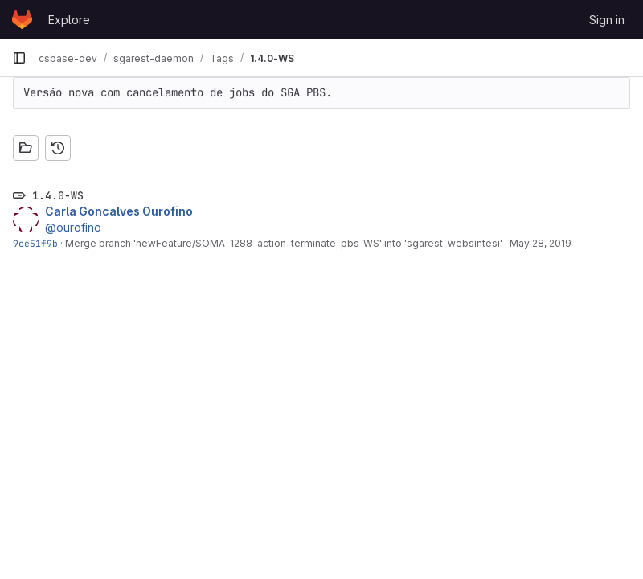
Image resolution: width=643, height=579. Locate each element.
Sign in (607, 20)
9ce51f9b (35, 243)
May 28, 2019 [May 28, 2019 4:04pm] (540, 243)
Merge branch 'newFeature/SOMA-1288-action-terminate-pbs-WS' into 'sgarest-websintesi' (283, 243)
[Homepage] (22, 19)
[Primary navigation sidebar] (19, 58)
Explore (69, 20)
